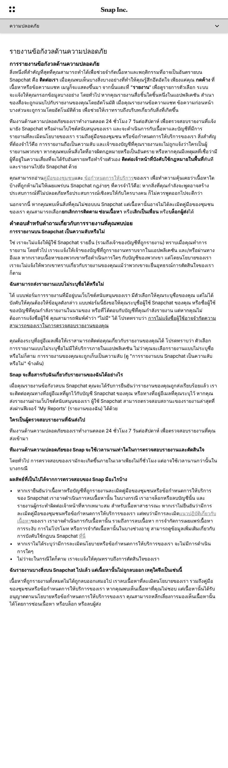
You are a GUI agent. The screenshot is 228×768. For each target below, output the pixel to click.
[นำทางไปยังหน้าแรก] (114, 9)
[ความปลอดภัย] (114, 26)
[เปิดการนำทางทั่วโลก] (51, 9)
